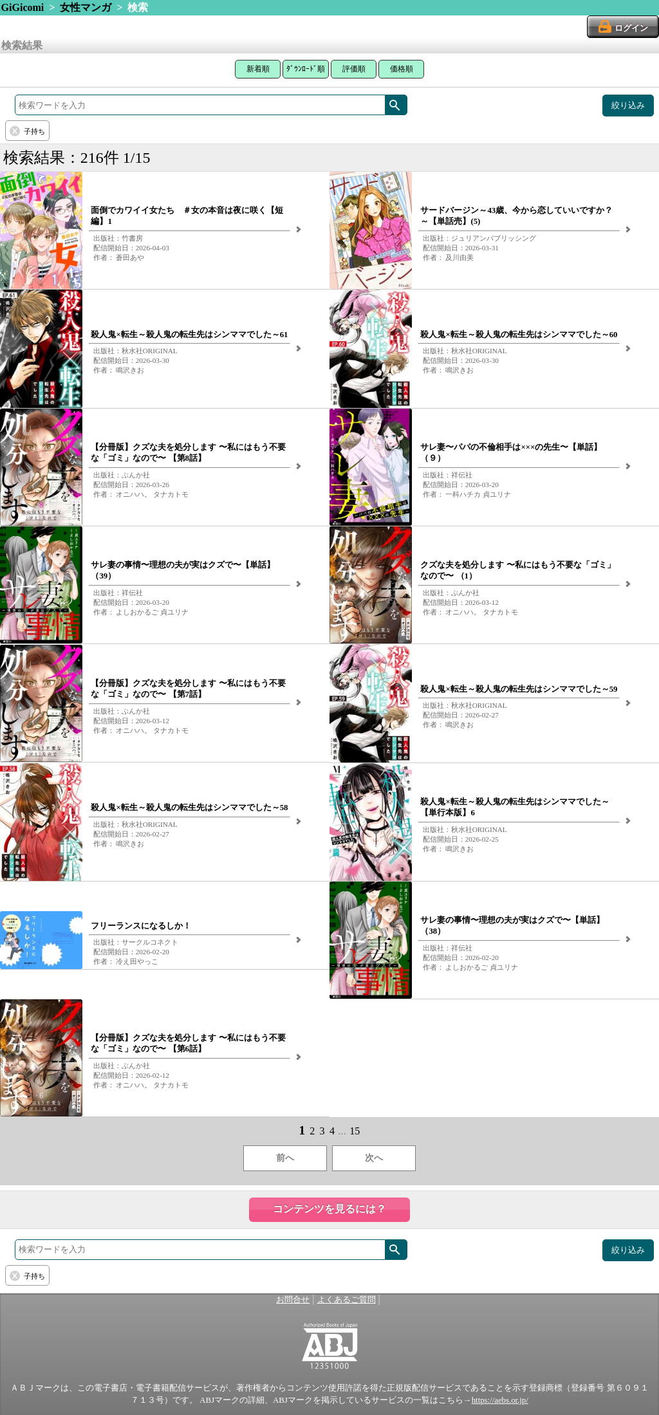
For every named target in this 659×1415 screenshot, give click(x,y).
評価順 (354, 68)
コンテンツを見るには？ (329, 1208)
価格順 (401, 68)
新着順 (258, 68)
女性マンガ (85, 7)
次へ (374, 1158)
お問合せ (293, 1299)
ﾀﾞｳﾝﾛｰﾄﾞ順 (305, 68)
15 (354, 1130)
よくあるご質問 (346, 1299)
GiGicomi (22, 7)
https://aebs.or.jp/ (500, 1400)
